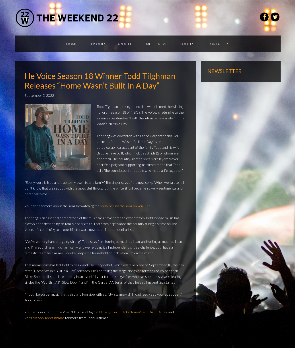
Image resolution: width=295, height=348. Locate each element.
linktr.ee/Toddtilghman (47, 318)
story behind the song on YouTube (125, 206)
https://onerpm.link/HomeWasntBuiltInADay (133, 312)
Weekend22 (67, 18)
